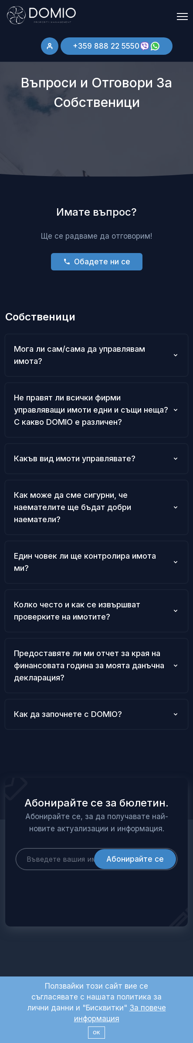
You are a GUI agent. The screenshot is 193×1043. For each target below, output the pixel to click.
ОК (96, 1033)
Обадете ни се (96, 262)
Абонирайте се (135, 859)
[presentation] (82, 887)
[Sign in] (49, 46)
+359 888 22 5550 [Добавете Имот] (116, 46)
